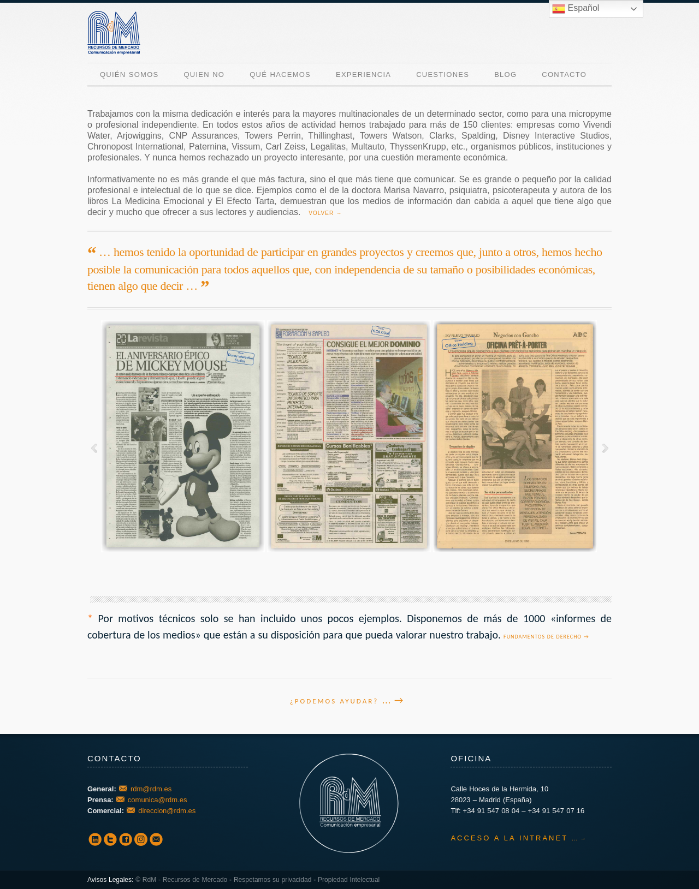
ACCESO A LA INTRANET (509, 838)
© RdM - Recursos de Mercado (181, 880)
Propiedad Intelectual (349, 880)
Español (576, 8)
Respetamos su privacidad (272, 880)
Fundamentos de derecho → (546, 636)
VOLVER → (325, 213)
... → (393, 700)
